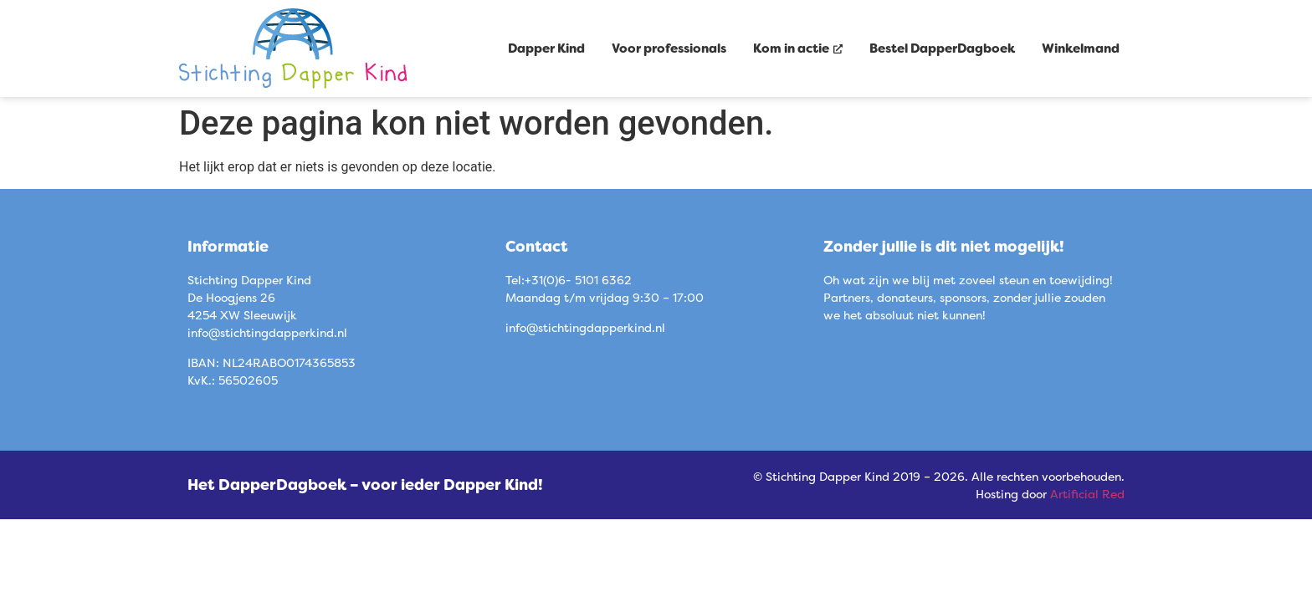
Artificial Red (1087, 494)
